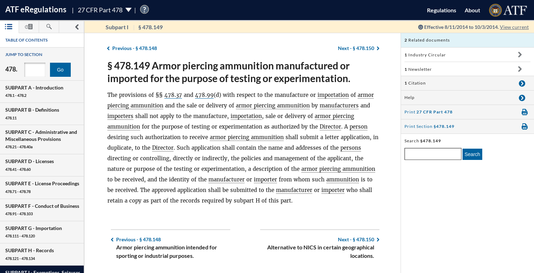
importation (333, 95)
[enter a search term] (432, 154)
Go (60, 70)
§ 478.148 (134, 48)
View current (514, 27)
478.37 (173, 95)
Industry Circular (425, 54)
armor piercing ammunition (273, 105)
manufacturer (226, 179)
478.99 (204, 95)
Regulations (441, 10)
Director (330, 126)
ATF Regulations (36, 9)
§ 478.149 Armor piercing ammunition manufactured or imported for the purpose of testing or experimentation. (228, 72)
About (472, 10)
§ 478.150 (356, 48)
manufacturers (339, 105)
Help (409, 97)
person (358, 126)
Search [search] (472, 154)
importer (265, 179)
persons (350, 147)
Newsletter (418, 69)
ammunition (342, 179)
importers (120, 116)
